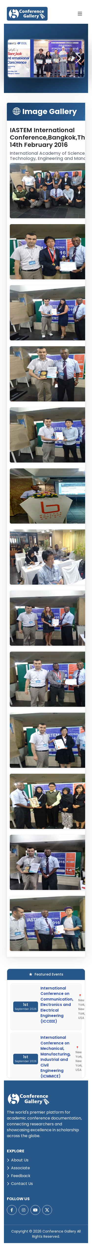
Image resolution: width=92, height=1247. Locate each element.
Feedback (18, 1176)
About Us (17, 1160)
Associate (18, 1168)
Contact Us (20, 1183)
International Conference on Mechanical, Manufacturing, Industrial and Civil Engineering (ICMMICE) (55, 1057)
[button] (78, 58)
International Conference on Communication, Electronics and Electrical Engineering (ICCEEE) (56, 1005)
